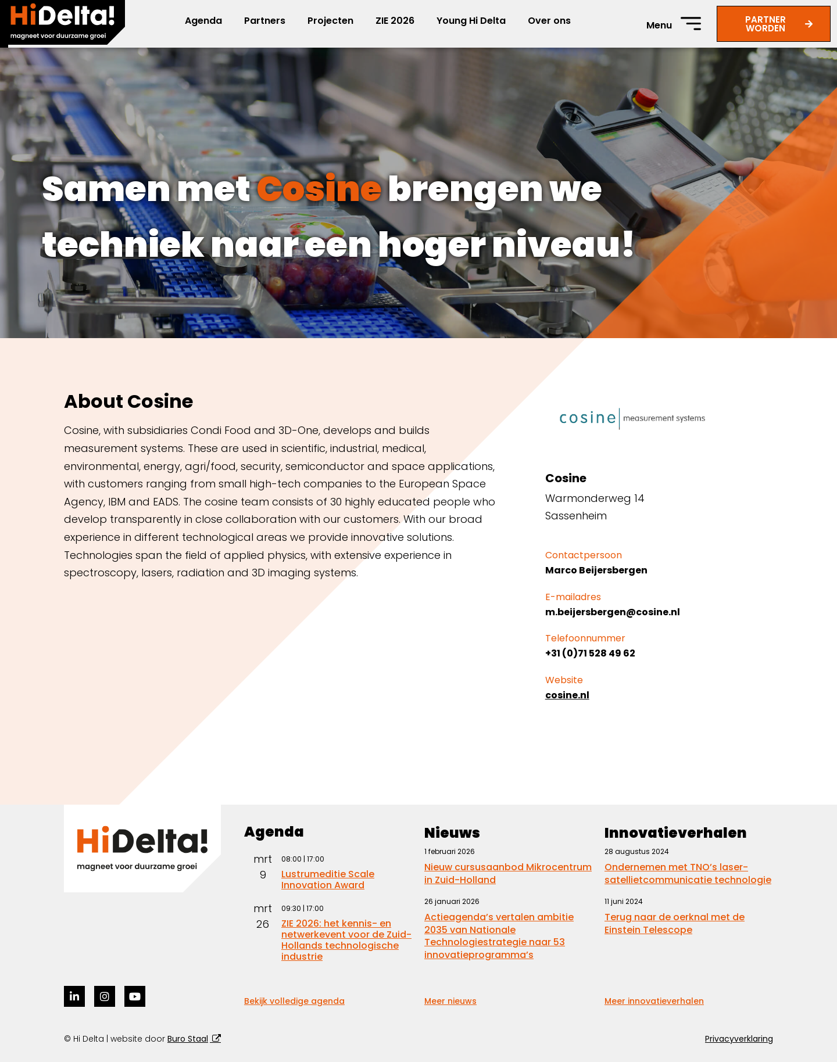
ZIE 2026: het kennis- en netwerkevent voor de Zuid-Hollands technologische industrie (346, 940)
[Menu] (691, 23)
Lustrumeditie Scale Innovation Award (327, 879)
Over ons (549, 20)
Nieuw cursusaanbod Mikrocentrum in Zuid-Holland (508, 873)
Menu (659, 25)
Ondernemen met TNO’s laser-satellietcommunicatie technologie (687, 873)
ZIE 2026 (394, 20)
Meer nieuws (450, 1001)
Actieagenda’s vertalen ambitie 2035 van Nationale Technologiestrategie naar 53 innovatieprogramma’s (499, 935)
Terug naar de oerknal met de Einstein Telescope (674, 923)
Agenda (203, 20)
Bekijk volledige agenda (294, 1001)
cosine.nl (567, 695)
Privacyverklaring (739, 1039)
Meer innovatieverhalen (654, 1001)
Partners (264, 20)
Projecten (330, 20)
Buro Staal (187, 1039)
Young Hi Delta (471, 20)
